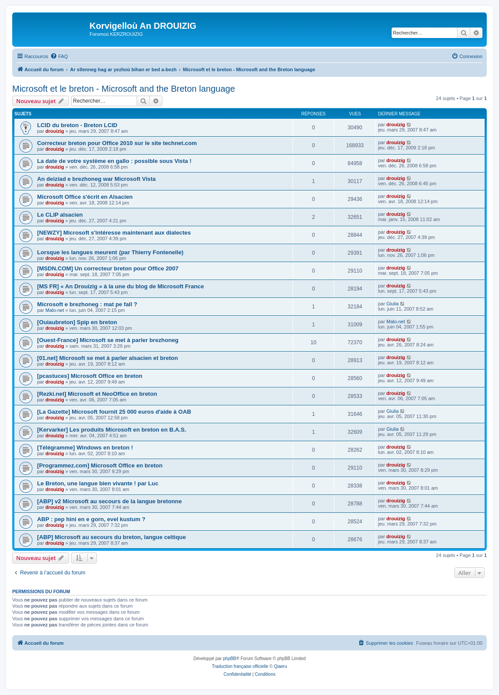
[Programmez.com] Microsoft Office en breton (99, 465)
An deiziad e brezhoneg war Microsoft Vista (96, 179)
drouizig (54, 131)
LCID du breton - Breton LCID (77, 125)
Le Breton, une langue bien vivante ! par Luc (97, 483)
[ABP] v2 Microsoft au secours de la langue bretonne (109, 501)
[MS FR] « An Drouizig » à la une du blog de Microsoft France (120, 286)
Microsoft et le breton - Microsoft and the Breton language (123, 88)
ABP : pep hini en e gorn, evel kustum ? (91, 519)
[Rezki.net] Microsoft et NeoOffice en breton (97, 394)
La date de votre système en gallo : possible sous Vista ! (114, 161)
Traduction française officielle (240, 666)
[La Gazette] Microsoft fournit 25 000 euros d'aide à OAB (114, 411)
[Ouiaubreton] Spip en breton (77, 322)
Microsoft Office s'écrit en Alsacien (85, 197)
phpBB (229, 658)
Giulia (392, 303)
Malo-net (54, 310)
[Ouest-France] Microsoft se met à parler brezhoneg (108, 340)
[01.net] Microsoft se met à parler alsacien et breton (107, 358)
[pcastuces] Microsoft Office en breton (89, 376)
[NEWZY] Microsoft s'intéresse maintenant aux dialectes (114, 232)
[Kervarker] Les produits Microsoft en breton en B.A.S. (111, 429)
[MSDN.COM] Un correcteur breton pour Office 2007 (108, 268)
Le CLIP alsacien (60, 214)
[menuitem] (59, 56)
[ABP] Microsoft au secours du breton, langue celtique (111, 537)
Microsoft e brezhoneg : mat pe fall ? (87, 304)
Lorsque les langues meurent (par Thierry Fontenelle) (110, 252)
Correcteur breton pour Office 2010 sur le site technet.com (117, 143)
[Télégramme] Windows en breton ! (85, 447)
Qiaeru (280, 666)
